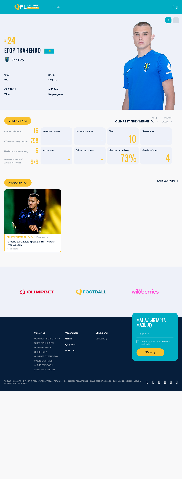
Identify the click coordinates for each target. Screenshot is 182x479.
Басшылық (101, 339)
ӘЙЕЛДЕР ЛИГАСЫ (43, 361)
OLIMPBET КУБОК (42, 347)
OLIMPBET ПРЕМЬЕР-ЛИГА (134, 121)
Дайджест (70, 344)
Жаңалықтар (71, 333)
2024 (165, 121)
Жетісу (14, 60)
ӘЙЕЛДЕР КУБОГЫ (43, 365)
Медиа (68, 339)
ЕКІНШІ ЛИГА (40, 352)
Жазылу (150, 352)
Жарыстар (39, 333)
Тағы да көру (167, 180)
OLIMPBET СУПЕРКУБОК (46, 356)
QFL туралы (102, 333)
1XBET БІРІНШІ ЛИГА (44, 343)
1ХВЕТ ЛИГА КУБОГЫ (44, 370)
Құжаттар (70, 350)
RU (58, 7)
